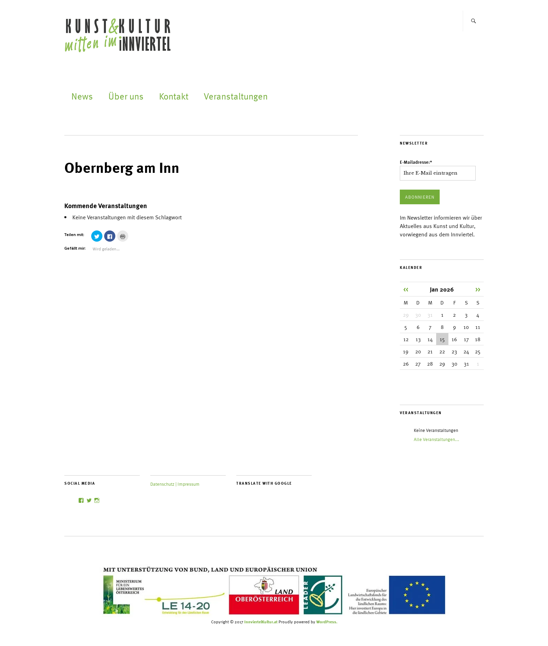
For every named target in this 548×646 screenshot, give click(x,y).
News (82, 96)
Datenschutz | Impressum (175, 483)
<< (405, 289)
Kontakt (173, 96)
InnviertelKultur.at (260, 621)
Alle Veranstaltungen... (436, 439)
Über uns (126, 96)
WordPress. (326, 621)
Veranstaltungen (236, 96)
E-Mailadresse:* (416, 162)
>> (477, 289)
